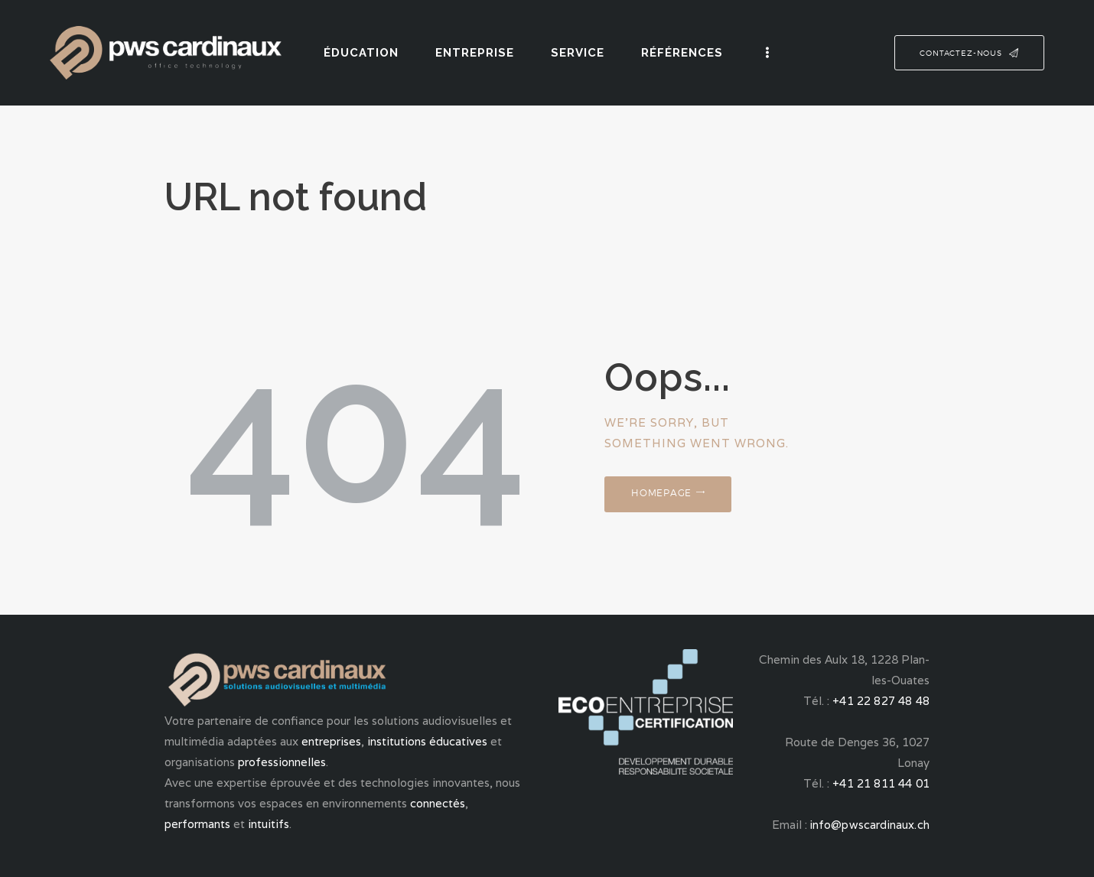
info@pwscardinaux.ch (870, 824)
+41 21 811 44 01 (882, 783)
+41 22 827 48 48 (882, 700)
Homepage (667, 496)
